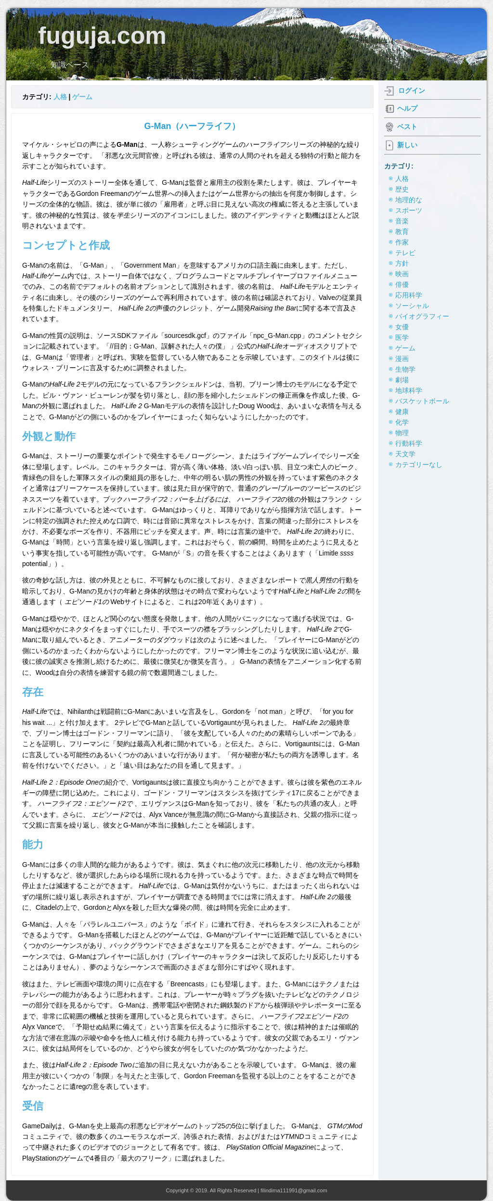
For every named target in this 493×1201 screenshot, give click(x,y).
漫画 (402, 358)
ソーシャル (412, 306)
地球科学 (408, 390)
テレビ (405, 253)
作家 (402, 242)
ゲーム (82, 97)
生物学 (405, 369)
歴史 (402, 189)
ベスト (407, 126)
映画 (402, 274)
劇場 (402, 380)
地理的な (408, 200)
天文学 (405, 454)
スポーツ (408, 210)
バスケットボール (422, 401)
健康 (402, 411)
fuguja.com (102, 35)
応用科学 (408, 295)
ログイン (411, 90)
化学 (402, 422)
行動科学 (408, 443)
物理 (402, 433)
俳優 (402, 284)
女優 (402, 327)
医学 (402, 337)
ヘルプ (407, 108)
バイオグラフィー (422, 316)
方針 (402, 263)
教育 (402, 231)
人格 (60, 97)
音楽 (402, 221)
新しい (407, 145)
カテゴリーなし (418, 464)
